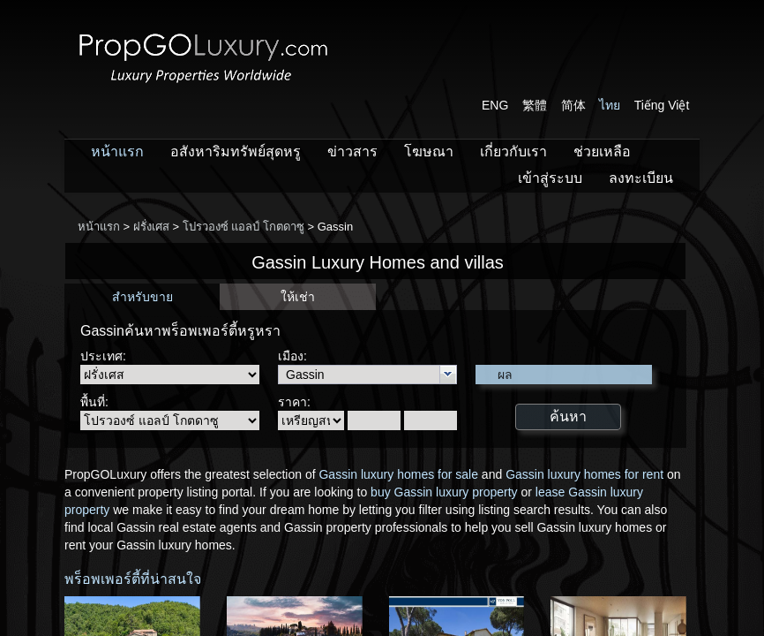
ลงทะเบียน (641, 178)
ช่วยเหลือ (602, 151)
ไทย (609, 105)
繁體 (534, 105)
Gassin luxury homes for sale (398, 474)
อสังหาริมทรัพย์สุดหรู (235, 151)
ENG (495, 105)
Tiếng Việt (662, 105)
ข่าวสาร (352, 151)
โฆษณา (428, 151)
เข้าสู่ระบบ (550, 178)
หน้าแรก (117, 151)
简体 (573, 105)
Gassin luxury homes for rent (584, 474)
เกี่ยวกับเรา (513, 151)
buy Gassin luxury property (444, 492)
